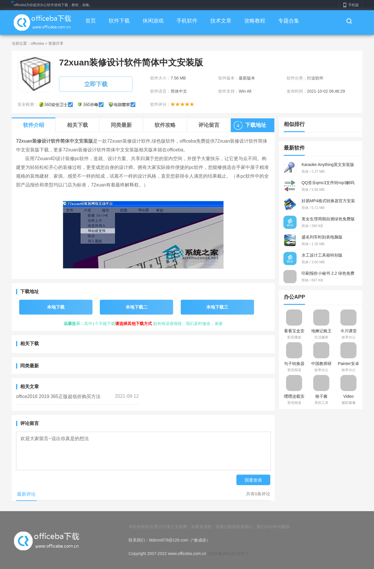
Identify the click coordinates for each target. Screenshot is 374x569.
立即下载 (96, 84)
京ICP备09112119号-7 (227, 553)
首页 (90, 21)
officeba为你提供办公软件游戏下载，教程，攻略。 (53, 5)
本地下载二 (137, 307)
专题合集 (288, 21)
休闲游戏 (153, 21)
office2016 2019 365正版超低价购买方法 (58, 396)
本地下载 (56, 307)
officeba (37, 43)
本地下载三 (217, 307)
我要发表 (253, 480)
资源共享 (55, 43)
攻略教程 (254, 21)
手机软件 (187, 21)
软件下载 (119, 21)
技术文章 (220, 21)
